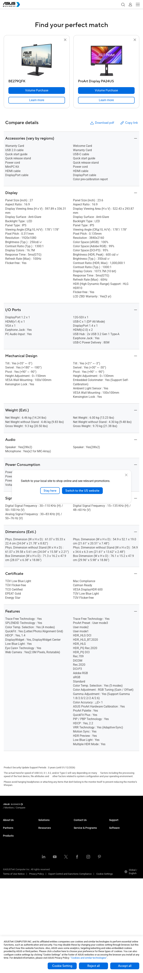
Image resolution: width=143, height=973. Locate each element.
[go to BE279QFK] (37, 59)
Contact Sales (81, 829)
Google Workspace (48, 888)
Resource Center (47, 902)
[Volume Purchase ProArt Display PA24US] (106, 90)
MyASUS (113, 837)
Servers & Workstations (15, 885)
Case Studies (45, 908)
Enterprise (43, 829)
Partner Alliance (11, 843)
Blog (40, 913)
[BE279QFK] (36, 80)
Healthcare (44, 845)
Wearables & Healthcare (15, 919)
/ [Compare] (41, 804)
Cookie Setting (62, 966)
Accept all (124, 966)
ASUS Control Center (120, 843)
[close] (126, 474)
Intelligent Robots (12, 924)
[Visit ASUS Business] (13, 805)
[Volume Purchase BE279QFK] (36, 90)
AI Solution (44, 882)
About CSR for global (14, 829)
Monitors (7, 874)
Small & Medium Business (52, 823)
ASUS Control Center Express (124, 848)
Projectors (8, 879)
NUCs (6, 868)
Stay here (50, 490)
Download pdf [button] (102, 123)
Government (44, 877)
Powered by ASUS (83, 857)
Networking (9, 907)
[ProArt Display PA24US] (106, 80)
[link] (36, 100)
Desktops (8, 863)
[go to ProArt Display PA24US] (106, 59)
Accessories (9, 930)
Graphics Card (10, 896)
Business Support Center (122, 823)
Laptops (7, 857)
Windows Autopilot (119, 854)
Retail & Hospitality (48, 840)
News (41, 919)
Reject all (93, 966)
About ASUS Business (14, 823)
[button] (123, 4)
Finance (42, 871)
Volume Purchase (83, 823)
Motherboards (10, 891)
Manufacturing (46, 851)
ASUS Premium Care (84, 843)
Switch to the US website (82, 490)
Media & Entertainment (50, 866)
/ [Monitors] (29, 804)
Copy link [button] (129, 123)
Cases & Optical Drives (15, 913)
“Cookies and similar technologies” (88, 957)
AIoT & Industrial (11, 902)
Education (43, 834)
